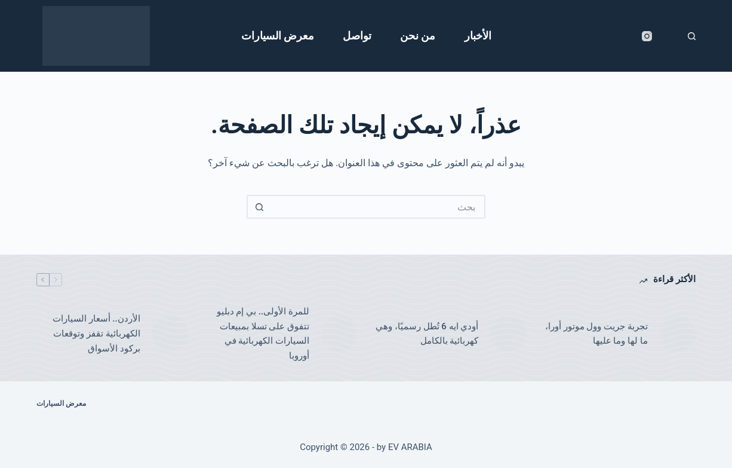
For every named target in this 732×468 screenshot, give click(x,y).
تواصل (357, 35)
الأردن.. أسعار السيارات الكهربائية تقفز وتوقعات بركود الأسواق (96, 333)
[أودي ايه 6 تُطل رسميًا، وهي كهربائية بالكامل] (508, 333)
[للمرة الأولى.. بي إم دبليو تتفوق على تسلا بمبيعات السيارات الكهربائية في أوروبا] (339, 333)
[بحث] (692, 36)
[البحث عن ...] (377, 207)
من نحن (417, 35)
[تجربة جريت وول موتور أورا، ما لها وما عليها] (678, 333)
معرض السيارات (277, 35)
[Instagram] (647, 36)
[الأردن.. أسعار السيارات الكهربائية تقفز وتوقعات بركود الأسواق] (170, 333)
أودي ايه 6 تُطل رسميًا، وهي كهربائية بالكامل (427, 334)
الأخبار (478, 35)
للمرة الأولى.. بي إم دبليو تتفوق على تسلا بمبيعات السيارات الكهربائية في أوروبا (263, 333)
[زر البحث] (258, 207)
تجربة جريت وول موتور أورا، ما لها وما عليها (596, 334)
